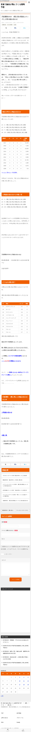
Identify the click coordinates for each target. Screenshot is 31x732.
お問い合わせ (4, 717)
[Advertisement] (15, 611)
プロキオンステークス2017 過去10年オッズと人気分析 (15, 475)
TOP (12, 703)
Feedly (18, 722)
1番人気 (4, 24)
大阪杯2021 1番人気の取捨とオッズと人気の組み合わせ (15, 500)
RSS (2, 722)
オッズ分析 (9, 24)
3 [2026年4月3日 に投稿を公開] (19, 677)
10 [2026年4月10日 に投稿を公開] (19, 681)
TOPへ (23, 730)
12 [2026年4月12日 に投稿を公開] (28, 681)
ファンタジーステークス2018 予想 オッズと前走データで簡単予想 (15, 495)
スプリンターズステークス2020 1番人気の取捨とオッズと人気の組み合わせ (15, 485)
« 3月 (2, 695)
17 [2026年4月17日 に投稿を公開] (19, 684)
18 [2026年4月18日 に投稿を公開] (24, 684)
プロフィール (20, 717)
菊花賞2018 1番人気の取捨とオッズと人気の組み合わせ (9, 510)
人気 (15, 24)
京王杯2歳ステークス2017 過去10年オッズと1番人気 (15, 490)
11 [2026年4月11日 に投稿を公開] (24, 681)
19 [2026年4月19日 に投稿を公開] (28, 684)
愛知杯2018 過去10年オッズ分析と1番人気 (12, 480)
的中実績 (19, 713)
